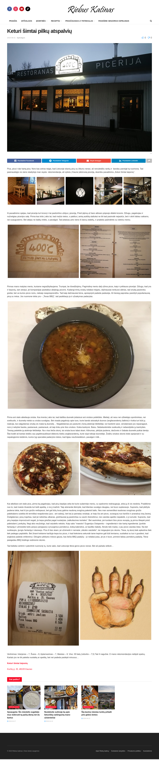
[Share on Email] (94, 161)
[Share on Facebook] (24, 161)
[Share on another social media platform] (149, 161)
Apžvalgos (26, 21)
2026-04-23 (85, 719)
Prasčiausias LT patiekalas (79, 21)
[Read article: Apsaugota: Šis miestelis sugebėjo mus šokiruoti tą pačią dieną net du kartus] (24, 698)
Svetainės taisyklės (118, 752)
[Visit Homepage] (91, 8)
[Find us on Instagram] (15, 9)
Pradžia (13, 21)
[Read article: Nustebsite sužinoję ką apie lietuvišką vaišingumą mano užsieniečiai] (61, 698)
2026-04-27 (11, 722)
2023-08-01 (11, 38)
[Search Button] (151, 21)
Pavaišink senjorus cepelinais (113, 21)
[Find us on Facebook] (9, 9)
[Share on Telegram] (59, 161)
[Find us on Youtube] (21, 9)
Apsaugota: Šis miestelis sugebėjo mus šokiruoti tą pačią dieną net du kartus (23, 716)
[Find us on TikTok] (27, 9)
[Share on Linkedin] (129, 161)
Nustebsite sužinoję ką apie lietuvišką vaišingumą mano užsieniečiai (57, 716)
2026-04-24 (48, 722)
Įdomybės (41, 21)
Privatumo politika (134, 752)
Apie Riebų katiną (102, 752)
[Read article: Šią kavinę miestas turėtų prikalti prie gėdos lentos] (98, 698)
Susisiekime (147, 752)
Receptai (55, 21)
